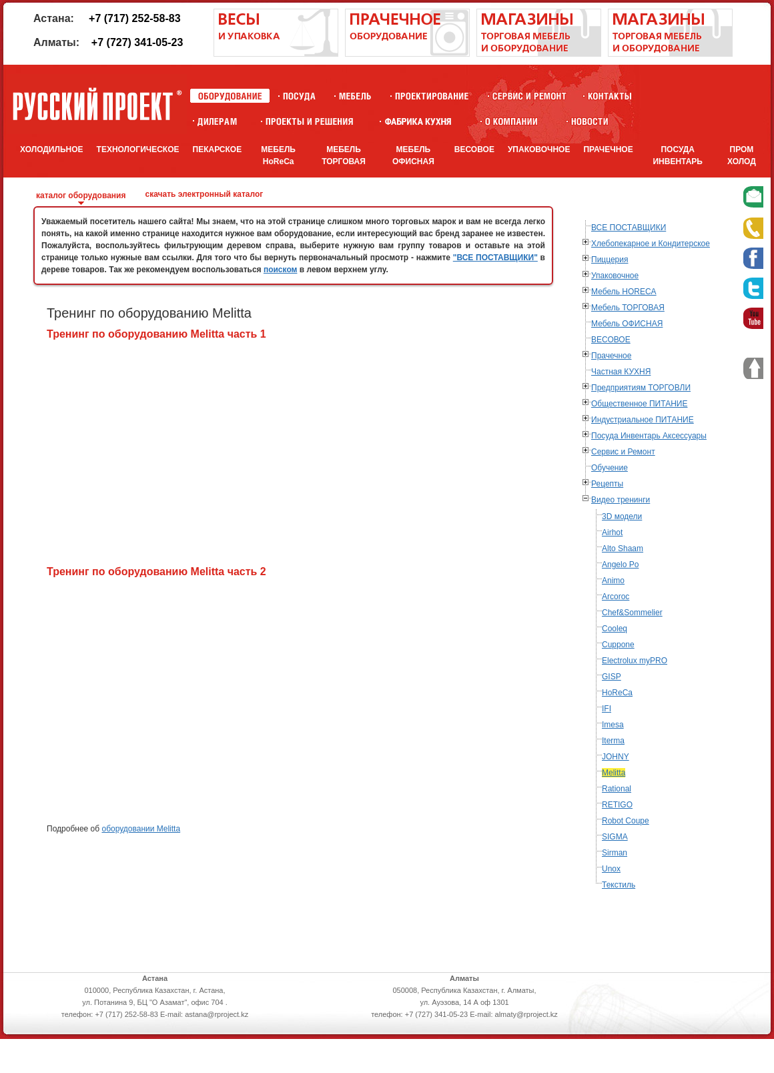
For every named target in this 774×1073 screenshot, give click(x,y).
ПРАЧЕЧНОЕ (608, 149)
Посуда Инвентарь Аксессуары (649, 435)
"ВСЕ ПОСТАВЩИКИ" (495, 257)
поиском (281, 269)
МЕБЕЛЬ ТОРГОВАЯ (344, 155)
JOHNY (615, 756)
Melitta (613, 772)
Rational (616, 788)
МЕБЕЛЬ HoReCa (278, 155)
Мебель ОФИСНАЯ (627, 323)
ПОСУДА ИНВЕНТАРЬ (678, 155)
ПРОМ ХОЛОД (741, 155)
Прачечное (611, 355)
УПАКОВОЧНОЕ (539, 149)
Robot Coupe (625, 820)
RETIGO (617, 804)
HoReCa (617, 692)
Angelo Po (620, 564)
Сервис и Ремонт (623, 451)
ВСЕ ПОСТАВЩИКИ (628, 227)
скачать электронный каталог (204, 194)
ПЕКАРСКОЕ (217, 149)
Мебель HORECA (624, 291)
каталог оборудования (80, 195)
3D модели (622, 516)
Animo (613, 580)
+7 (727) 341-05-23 (137, 42)
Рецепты (607, 483)
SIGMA (615, 836)
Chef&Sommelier (632, 612)
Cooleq (614, 628)
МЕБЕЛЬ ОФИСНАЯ (413, 155)
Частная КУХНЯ (621, 371)
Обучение (609, 467)
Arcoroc (615, 596)
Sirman (614, 852)
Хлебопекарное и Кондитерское (650, 243)
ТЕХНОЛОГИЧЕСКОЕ (138, 149)
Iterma (613, 740)
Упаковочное (615, 275)
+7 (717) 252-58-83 (134, 18)
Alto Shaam (622, 548)
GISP (611, 676)
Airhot (612, 532)
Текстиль (618, 884)
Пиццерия (610, 259)
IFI (606, 708)
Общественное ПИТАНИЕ (639, 403)
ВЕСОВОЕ (474, 149)
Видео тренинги (620, 499)
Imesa (613, 724)
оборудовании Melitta (140, 828)
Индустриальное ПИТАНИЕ (642, 419)
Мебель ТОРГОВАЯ (628, 307)
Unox (611, 868)
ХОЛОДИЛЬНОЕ (51, 149)
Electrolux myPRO (634, 660)
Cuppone (618, 644)
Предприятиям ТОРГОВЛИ (641, 387)
